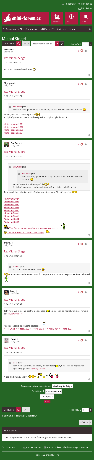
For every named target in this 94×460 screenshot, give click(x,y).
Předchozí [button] (83, 44)
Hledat (57, 43)
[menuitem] (71, 18)
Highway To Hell (16, 313)
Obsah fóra (10, 447)
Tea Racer (17, 107)
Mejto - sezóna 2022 (14, 127)
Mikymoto (9, 82)
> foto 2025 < (68, 328)
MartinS (8, 49)
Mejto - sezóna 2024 (14, 132)
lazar (13, 291)
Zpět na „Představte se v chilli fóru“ (20, 415)
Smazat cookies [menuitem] (53, 447)
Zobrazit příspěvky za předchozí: (47, 386)
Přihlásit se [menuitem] (86, 3)
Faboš (13, 339)
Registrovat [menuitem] (70, 3)
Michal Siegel (14, 38)
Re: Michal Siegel (15, 58)
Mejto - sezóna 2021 (14, 124)
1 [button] (87, 44)
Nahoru (89, 75)
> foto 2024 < (53, 328)
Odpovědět (9, 43)
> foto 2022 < (24, 328)
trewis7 (7, 242)
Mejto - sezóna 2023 (14, 129)
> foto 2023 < (39, 328)
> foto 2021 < (10, 328)
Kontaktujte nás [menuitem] (33, 447)
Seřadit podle (47, 391)
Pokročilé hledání (61, 43)
